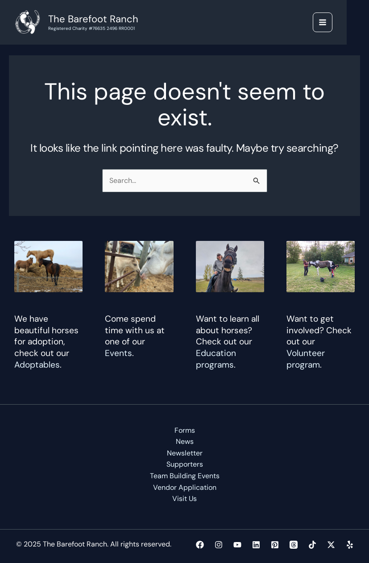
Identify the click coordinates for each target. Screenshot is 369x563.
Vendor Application (184, 487)
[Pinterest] (275, 545)
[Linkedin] (256, 545)
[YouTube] (237, 545)
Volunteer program (305, 359)
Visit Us (184, 498)
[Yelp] (350, 545)
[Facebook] (200, 545)
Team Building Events (185, 475)
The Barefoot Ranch (93, 18)
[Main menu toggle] (322, 22)
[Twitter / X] (331, 545)
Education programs (216, 359)
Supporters (184, 464)
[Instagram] (219, 545)
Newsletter (185, 453)
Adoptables (37, 364)
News (185, 441)
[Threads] (294, 545)
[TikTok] (312, 545)
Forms (184, 430)
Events (118, 353)
